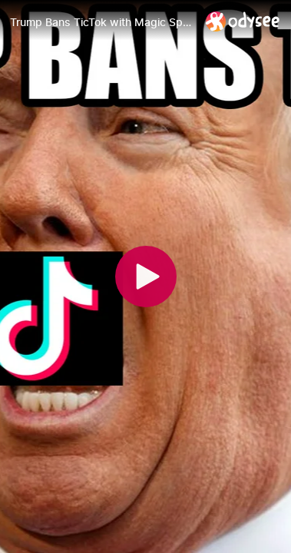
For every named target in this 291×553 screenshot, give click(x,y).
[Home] (243, 21)
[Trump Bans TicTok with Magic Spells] (102, 22)
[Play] (146, 276)
